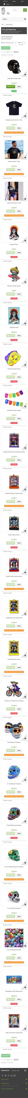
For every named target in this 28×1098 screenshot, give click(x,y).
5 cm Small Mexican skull (14, 949)
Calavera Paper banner (14, 369)
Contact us (5, 1)
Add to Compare (8, 95)
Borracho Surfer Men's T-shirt (14, 120)
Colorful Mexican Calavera (14, 825)
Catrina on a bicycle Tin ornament (14, 701)
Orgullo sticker (14, 244)
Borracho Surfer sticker (14, 286)
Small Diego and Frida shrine (14, 618)
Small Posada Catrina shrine (14, 576)
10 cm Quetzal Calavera (14, 908)
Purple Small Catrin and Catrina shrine (14, 452)
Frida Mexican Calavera (14, 742)
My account (5, 1079)
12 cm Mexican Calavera (14, 784)
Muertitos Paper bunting (14, 410)
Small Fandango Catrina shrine (14, 493)
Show (19, 42)
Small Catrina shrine (14, 535)
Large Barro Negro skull (14, 78)
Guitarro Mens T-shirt (14, 161)
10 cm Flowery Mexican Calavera (14, 866)
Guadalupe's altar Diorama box (14, 991)
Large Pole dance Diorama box (14, 1032)
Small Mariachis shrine (14, 659)
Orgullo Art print (14, 327)
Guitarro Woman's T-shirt (14, 203)
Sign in (22, 1)
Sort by (2, 42)
